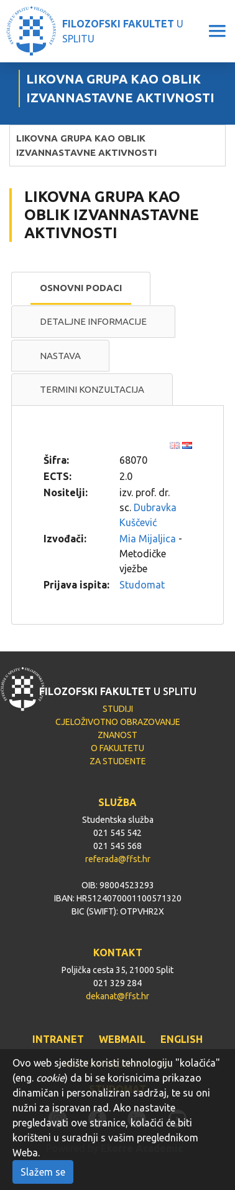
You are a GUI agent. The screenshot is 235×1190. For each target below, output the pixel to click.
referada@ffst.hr (117, 859)
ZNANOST (117, 735)
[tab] (80, 288)
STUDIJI (118, 709)
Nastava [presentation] (60, 355)
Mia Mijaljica (147, 538)
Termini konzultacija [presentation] (92, 389)
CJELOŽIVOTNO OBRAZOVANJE (117, 722)
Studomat (142, 584)
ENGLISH (181, 1039)
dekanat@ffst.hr (117, 996)
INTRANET (58, 1039)
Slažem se (43, 1172)
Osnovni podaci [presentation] (81, 287)
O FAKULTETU (117, 748)
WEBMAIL (122, 1039)
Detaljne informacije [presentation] (93, 321)
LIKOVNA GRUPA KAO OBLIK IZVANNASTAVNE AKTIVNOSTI (86, 145)
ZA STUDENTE (118, 761)
